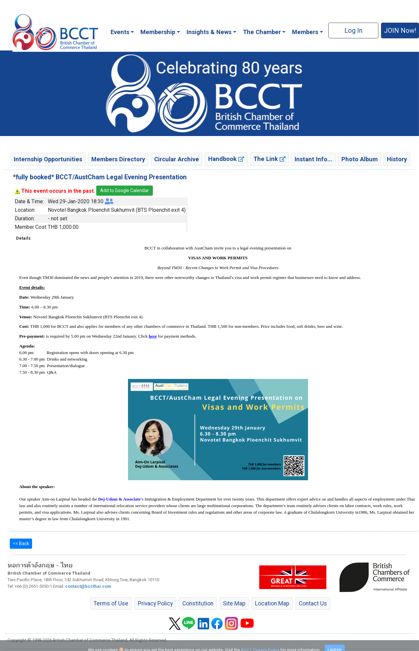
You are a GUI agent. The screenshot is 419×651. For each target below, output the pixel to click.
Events (120, 32)
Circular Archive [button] (176, 159)
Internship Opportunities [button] (48, 159)
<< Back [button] (21, 543)
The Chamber (262, 32)
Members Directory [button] (118, 159)
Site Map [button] (234, 603)
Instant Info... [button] (313, 159)
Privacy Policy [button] (155, 603)
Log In (353, 30)
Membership (157, 32)
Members (305, 32)
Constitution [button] (197, 603)
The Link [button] (269, 158)
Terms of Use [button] (111, 603)
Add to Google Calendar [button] (124, 190)
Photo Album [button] (359, 159)
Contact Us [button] (313, 603)
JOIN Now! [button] (400, 30)
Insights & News (209, 32)
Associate (131, 499)
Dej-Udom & (110, 499)
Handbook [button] (226, 158)
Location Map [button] (272, 603)
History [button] (397, 159)
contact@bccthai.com (88, 586)
